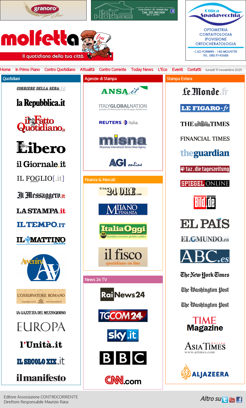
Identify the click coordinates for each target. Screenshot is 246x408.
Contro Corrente (112, 69)
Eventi (177, 69)
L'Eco (162, 69)
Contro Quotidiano (60, 69)
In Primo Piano (27, 69)
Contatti (194, 69)
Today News (142, 69)
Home (5, 69)
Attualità (87, 69)
